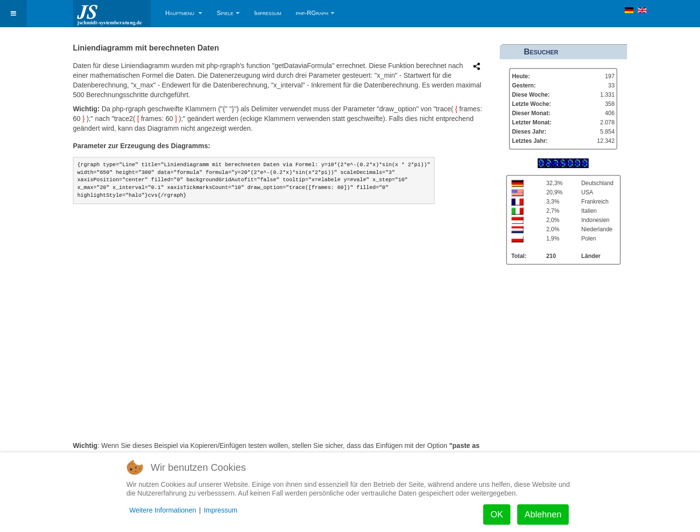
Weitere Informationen (162, 510)
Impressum (267, 13)
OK (496, 514)
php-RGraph (315, 13)
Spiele (228, 13)
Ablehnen (543, 514)
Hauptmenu (183, 13)
